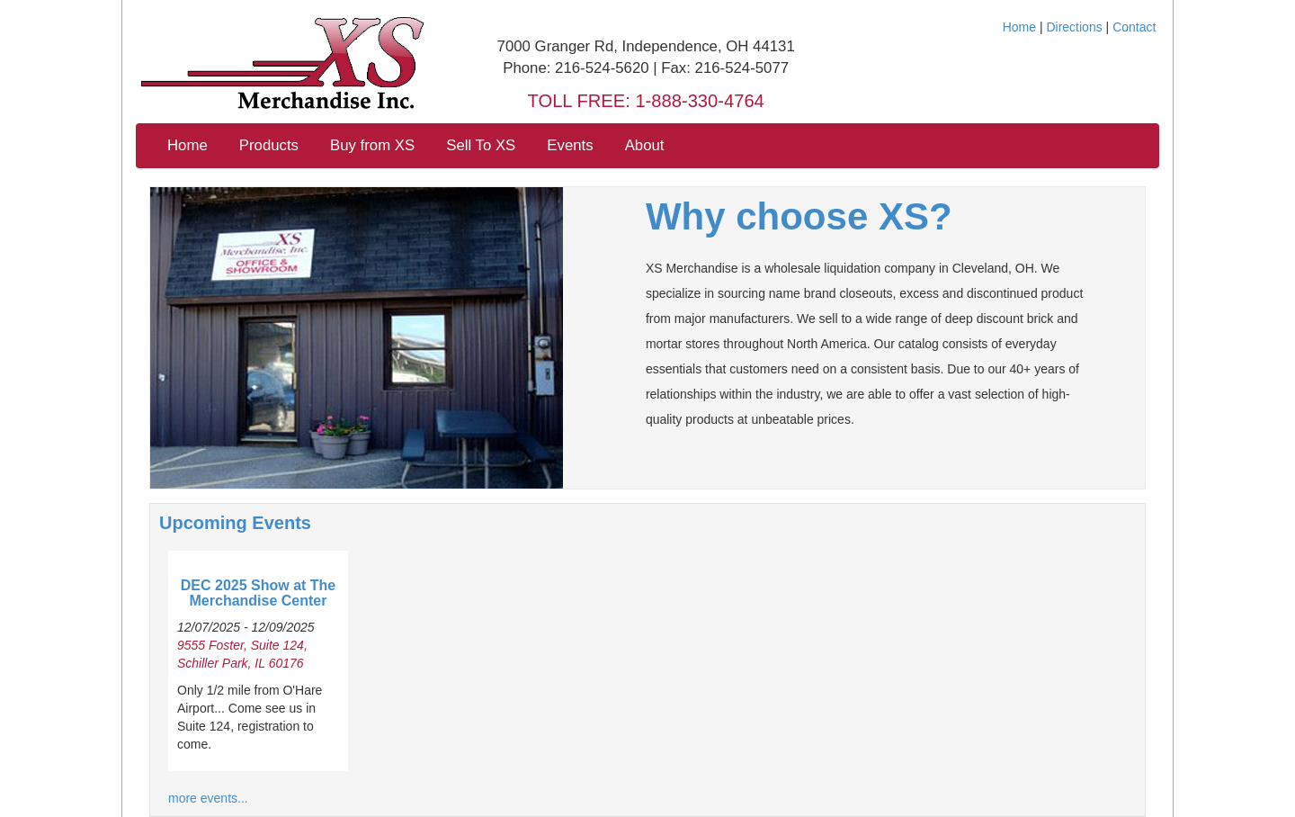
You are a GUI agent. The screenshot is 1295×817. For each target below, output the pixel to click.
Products (269, 145)
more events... (208, 798)
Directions (1074, 27)
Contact (1134, 27)
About (645, 145)
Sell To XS (480, 145)
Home (1019, 27)
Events (570, 145)
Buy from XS (372, 145)
